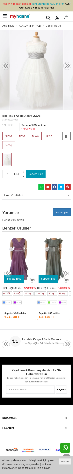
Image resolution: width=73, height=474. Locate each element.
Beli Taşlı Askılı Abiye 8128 (19, 288)
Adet (16, 174)
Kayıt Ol (61, 389)
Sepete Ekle (36, 174)
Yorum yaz (62, 212)
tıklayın (46, 468)
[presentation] (6, 66)
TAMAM (65, 461)
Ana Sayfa (8, 26)
